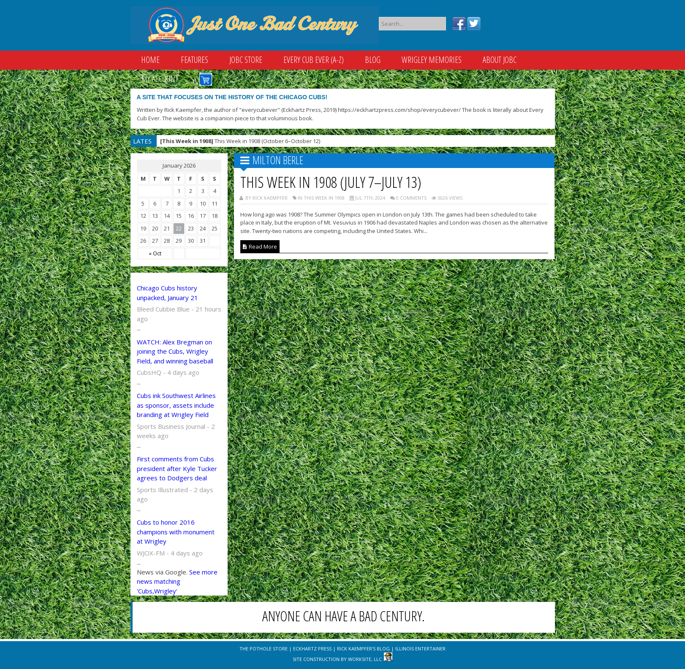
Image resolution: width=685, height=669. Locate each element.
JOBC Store (245, 59)
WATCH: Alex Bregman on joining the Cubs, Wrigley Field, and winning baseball (175, 351)
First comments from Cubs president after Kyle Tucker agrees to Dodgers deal (177, 468)
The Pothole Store (263, 648)
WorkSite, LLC (365, 659)
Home (150, 59)
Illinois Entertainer (420, 648)
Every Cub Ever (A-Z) (313, 59)
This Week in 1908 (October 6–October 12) (240, 141)
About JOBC (499, 59)
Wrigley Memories (432, 59)
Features (194, 59)
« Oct (155, 253)
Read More (260, 246)
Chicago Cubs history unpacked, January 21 (167, 293)
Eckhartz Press (312, 648)
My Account (159, 78)
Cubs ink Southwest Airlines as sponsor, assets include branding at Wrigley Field (176, 405)
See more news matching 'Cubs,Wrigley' (177, 581)
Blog (373, 59)
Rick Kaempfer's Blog (363, 648)
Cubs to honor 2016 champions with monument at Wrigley (176, 531)
